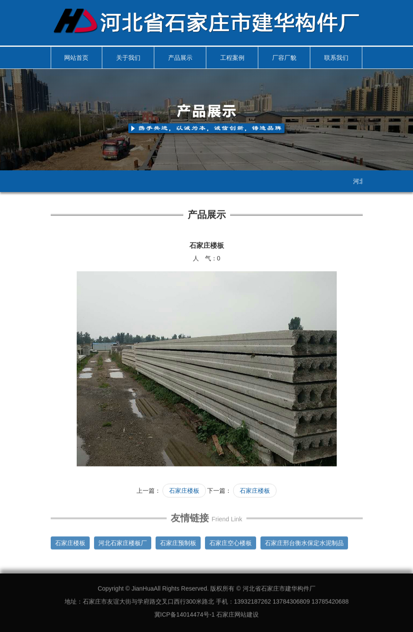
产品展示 (180, 57)
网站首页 (76, 57)
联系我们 (336, 57)
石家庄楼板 (184, 490)
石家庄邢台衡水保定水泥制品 (304, 541)
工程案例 (232, 57)
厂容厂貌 (284, 57)
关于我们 (128, 57)
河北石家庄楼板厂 (122, 541)
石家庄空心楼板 (230, 541)
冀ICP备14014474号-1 (184, 612)
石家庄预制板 (178, 541)
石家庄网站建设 (237, 612)
